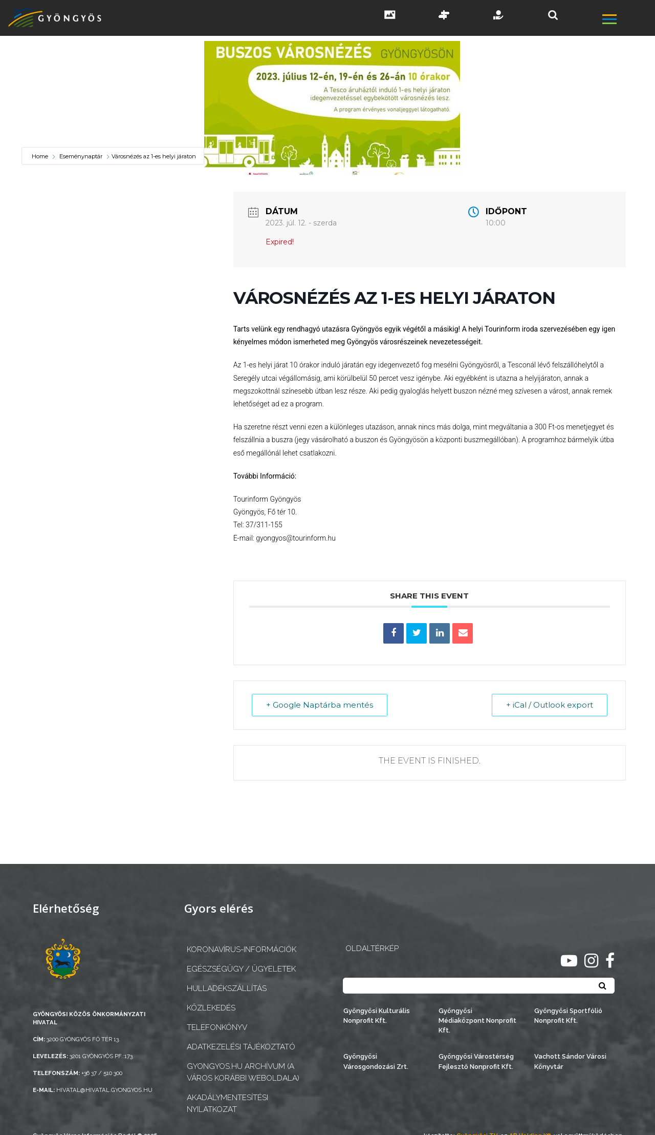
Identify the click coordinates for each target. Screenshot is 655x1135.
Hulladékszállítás (227, 988)
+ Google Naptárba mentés (320, 705)
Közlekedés (211, 1008)
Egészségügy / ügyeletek (241, 969)
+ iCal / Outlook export (549, 705)
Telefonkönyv (217, 1027)
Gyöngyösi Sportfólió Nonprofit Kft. (568, 1015)
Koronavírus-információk (241, 949)
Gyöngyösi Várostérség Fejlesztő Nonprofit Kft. (476, 1061)
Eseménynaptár (80, 156)
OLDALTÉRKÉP (372, 948)
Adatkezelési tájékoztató (241, 1046)
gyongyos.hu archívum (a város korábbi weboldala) (243, 1072)
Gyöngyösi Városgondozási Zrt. (375, 1061)
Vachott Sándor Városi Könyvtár (570, 1061)
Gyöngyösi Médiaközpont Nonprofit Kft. (477, 1020)
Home (41, 156)
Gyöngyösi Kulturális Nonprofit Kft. (376, 1015)
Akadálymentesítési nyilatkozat (227, 1103)
